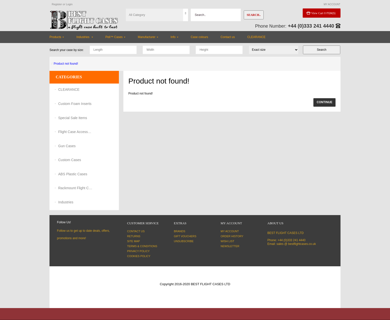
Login (69, 4)
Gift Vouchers (185, 236)
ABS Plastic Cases (72, 174)
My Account (230, 231)
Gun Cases (67, 146)
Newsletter (230, 246)
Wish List (227, 241)
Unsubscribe (184, 241)
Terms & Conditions (142, 246)
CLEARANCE (69, 89)
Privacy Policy (138, 251)
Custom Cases (69, 160)
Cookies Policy (138, 256)
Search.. (254, 15)
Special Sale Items (72, 118)
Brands (179, 231)
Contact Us (136, 231)
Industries (65, 202)
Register (57, 4)
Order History (232, 236)
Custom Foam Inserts (75, 104)
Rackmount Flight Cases (75, 188)
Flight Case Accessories (75, 132)
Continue (324, 102)
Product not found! (66, 63)
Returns (133, 236)
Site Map (133, 241)
